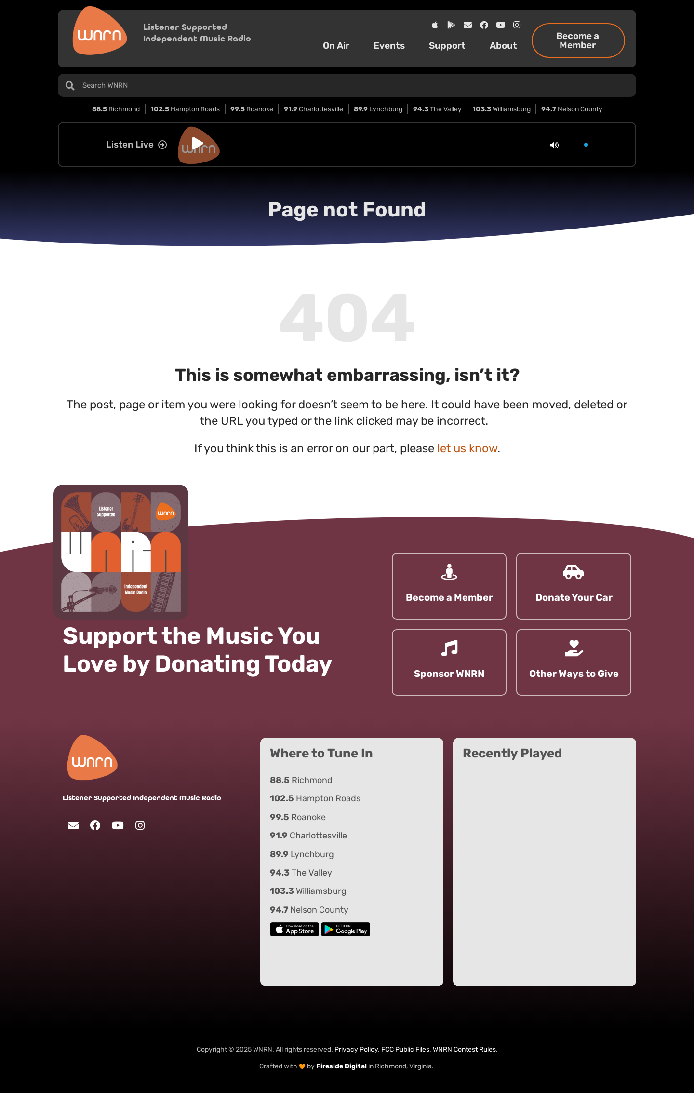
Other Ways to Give (574, 673)
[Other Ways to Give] (574, 648)
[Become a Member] (449, 572)
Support (449, 45)
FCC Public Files (405, 1049)
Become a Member (449, 597)
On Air (338, 45)
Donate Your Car (574, 597)
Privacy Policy (356, 1049)
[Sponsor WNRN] (449, 648)
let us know (467, 448)
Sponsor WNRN (449, 673)
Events (392, 45)
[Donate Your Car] (574, 572)
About (506, 45)
